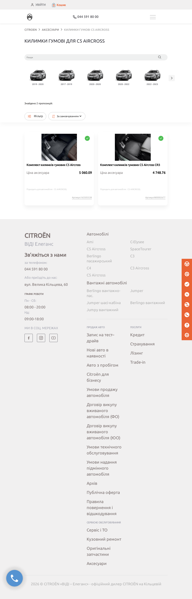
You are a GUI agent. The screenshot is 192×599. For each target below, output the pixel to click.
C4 (89, 268)
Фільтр (35, 116)
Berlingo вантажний (147, 303)
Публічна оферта (103, 492)
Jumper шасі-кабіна (104, 303)
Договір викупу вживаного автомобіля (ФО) (103, 410)
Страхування (142, 343)
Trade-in (137, 362)
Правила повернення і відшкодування (102, 507)
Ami (90, 242)
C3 (132, 256)
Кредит (137, 334)
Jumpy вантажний (102, 310)
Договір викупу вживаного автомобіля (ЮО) (103, 431)
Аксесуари (97, 563)
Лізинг (136, 353)
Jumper (136, 290)
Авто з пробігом (102, 365)
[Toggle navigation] (159, 17)
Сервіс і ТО (97, 530)
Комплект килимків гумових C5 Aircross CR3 (130, 165)
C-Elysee (137, 242)
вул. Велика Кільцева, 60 (46, 284)
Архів (92, 483)
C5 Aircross (96, 249)
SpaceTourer (140, 249)
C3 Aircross (139, 268)
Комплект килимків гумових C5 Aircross (53, 165)
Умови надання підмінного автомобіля (102, 468)
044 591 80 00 (36, 269)
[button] (58, 5)
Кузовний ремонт (104, 539)
